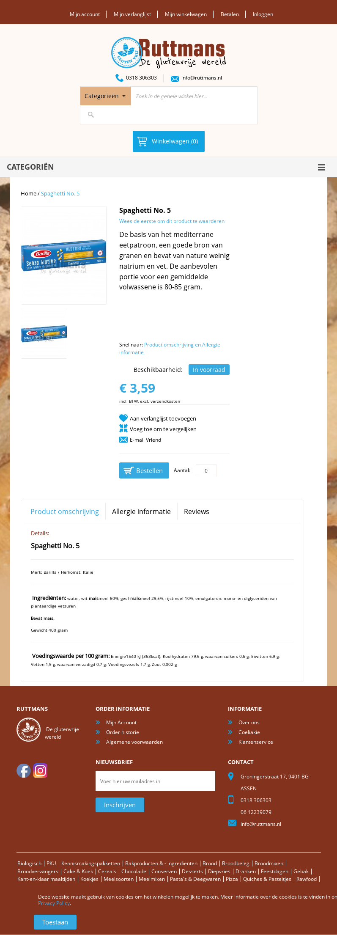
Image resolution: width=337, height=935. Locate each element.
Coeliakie (249, 732)
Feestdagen (274, 871)
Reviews (196, 511)
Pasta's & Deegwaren (195, 879)
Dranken (246, 871)
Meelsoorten (119, 879)
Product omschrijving (64, 511)
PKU (51, 863)
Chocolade (133, 871)
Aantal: (182, 470)
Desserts (192, 871)
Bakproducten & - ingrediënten (161, 863)
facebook (23, 770)
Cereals (107, 871)
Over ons (249, 722)
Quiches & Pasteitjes (267, 879)
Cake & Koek (78, 871)
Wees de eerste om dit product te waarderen (172, 221)
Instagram (40, 770)
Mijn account (85, 14)
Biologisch (29, 863)
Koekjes (89, 879)
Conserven (164, 871)
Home (28, 193)
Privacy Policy (54, 903)
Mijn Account (121, 722)
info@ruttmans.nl (201, 77)
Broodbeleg (235, 863)
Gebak (301, 871)
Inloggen (263, 14)
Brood (210, 863)
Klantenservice (255, 741)
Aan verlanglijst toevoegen (163, 418)
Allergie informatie (141, 511)
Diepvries (219, 871)
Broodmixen (269, 863)
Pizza (232, 879)
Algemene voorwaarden (134, 741)
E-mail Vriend (145, 439)
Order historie (122, 732)
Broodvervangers (37, 871)
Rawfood (306, 879)
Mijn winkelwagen (186, 14)
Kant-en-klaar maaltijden (46, 879)
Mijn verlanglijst (132, 14)
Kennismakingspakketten (90, 863)
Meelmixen (152, 879)
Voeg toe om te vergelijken (163, 429)
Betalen (230, 14)
